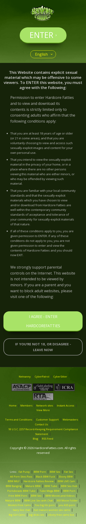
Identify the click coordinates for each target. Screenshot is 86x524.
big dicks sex (36, 514)
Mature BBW (33, 486)
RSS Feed (47, 438)
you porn (67, 505)
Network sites (44, 405)
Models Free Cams (19, 505)
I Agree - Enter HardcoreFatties (43, 321)
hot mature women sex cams (52, 510)
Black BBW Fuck (45, 476)
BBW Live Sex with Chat (38, 500)
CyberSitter (60, 376)
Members (26, 405)
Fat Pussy (24, 471)
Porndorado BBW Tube (21, 491)
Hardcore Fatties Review (39, 481)
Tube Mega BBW (49, 491)
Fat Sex (68, 471)
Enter (41, 35)
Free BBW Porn (17, 495)
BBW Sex (55, 471)
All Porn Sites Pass (21, 476)
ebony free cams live (61, 514)
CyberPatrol (42, 376)
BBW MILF (14, 481)
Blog (35, 438)
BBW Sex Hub (69, 486)
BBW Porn (40, 471)
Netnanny (25, 376)
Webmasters (70, 419)
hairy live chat (21, 510)
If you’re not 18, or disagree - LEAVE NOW (43, 347)
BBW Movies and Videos (60, 495)
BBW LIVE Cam (66, 481)
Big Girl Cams (17, 514)
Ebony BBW (66, 476)
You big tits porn (45, 505)
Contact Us (41, 424)
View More (43, 410)
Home (13, 405)
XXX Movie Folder (67, 500)
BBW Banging (14, 486)
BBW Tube (50, 486)
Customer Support (47, 419)
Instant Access (65, 405)
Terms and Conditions (18, 419)
